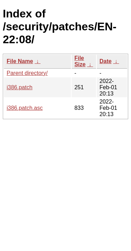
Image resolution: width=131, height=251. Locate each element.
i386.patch (19, 87)
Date (106, 61)
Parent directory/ (27, 73)
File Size (80, 61)
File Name (20, 61)
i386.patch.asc (25, 108)
